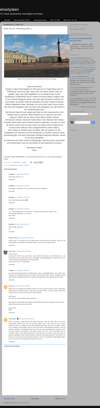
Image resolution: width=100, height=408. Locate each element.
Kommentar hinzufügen (12, 346)
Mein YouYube (55, 20)
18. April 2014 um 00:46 (22, 209)
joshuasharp (74, 87)
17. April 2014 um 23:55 (22, 197)
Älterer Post (60, 399)
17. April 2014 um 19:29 (22, 174)
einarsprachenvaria (40, 20)
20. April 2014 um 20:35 (26, 319)
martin (72, 67)
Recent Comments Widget (90, 107)
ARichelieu (12, 251)
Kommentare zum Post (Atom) (20, 403)
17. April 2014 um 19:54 (22, 185)
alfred (71, 98)
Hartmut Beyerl (13, 238)
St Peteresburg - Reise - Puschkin (18, 165)
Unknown (12, 286)
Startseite (7, 20)
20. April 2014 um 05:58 (22, 286)
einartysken (9, 9)
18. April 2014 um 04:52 (22, 224)
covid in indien (88, 98)
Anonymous (73, 76)
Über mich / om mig (70, 20)
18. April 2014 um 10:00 (23, 251)
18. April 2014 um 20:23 (22, 270)
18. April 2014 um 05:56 (26, 238)
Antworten (12, 179)
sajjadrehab (73, 58)
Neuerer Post (9, 399)
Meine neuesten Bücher (22, 20)
